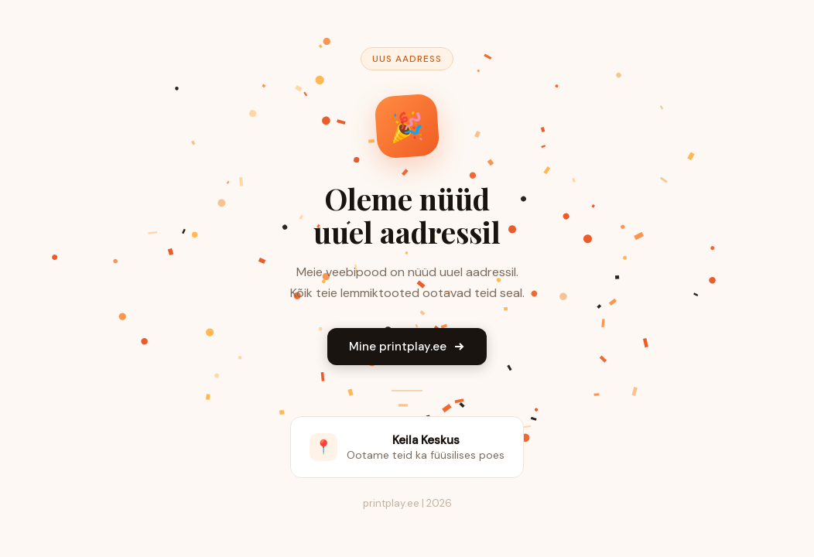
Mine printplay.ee (407, 346)
